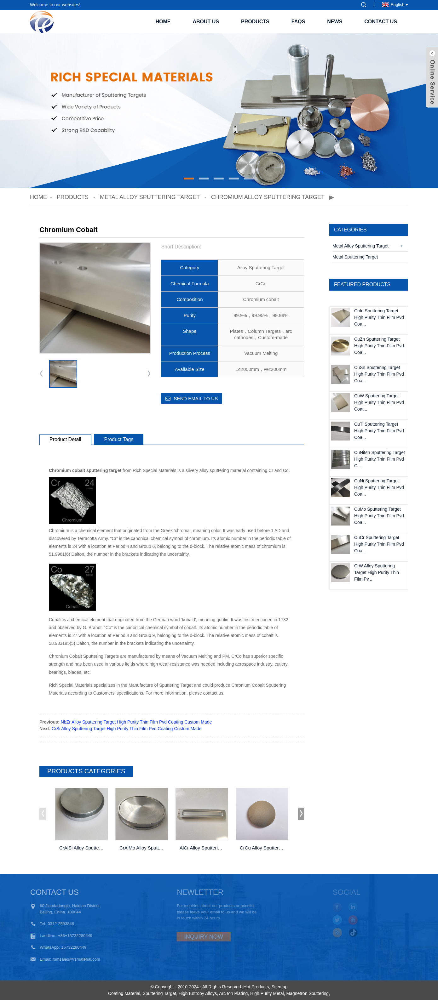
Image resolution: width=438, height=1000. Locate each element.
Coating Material (124, 993)
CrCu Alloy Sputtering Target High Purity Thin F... (262, 847)
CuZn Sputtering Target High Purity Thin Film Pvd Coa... (379, 346)
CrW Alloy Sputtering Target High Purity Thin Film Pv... (376, 572)
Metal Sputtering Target (355, 256)
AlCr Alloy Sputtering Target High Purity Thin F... (202, 847)
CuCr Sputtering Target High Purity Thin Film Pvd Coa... (379, 544)
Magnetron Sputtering (307, 993)
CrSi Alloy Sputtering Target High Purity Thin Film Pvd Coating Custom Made (127, 728)
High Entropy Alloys (198, 993)
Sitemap (279, 986)
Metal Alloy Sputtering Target (150, 197)
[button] (189, 178)
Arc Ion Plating (233, 993)
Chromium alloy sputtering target (268, 197)
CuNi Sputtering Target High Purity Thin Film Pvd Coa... (379, 487)
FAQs (298, 21)
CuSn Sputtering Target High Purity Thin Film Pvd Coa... (379, 374)
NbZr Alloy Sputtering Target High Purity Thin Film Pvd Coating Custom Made (136, 721)
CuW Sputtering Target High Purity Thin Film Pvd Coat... (379, 402)
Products (255, 21)
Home (162, 21)
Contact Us (380, 21)
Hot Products (256, 986)
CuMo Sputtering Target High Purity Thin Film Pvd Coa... (379, 516)
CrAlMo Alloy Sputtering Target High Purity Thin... (142, 847)
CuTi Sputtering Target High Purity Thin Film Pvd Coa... (379, 431)
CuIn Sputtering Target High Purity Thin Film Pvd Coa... (379, 317)
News (334, 21)
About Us (206, 21)
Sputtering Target (159, 993)
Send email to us (196, 398)
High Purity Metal (267, 993)
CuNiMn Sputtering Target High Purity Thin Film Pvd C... (379, 459)
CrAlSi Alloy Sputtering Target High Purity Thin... (82, 847)
